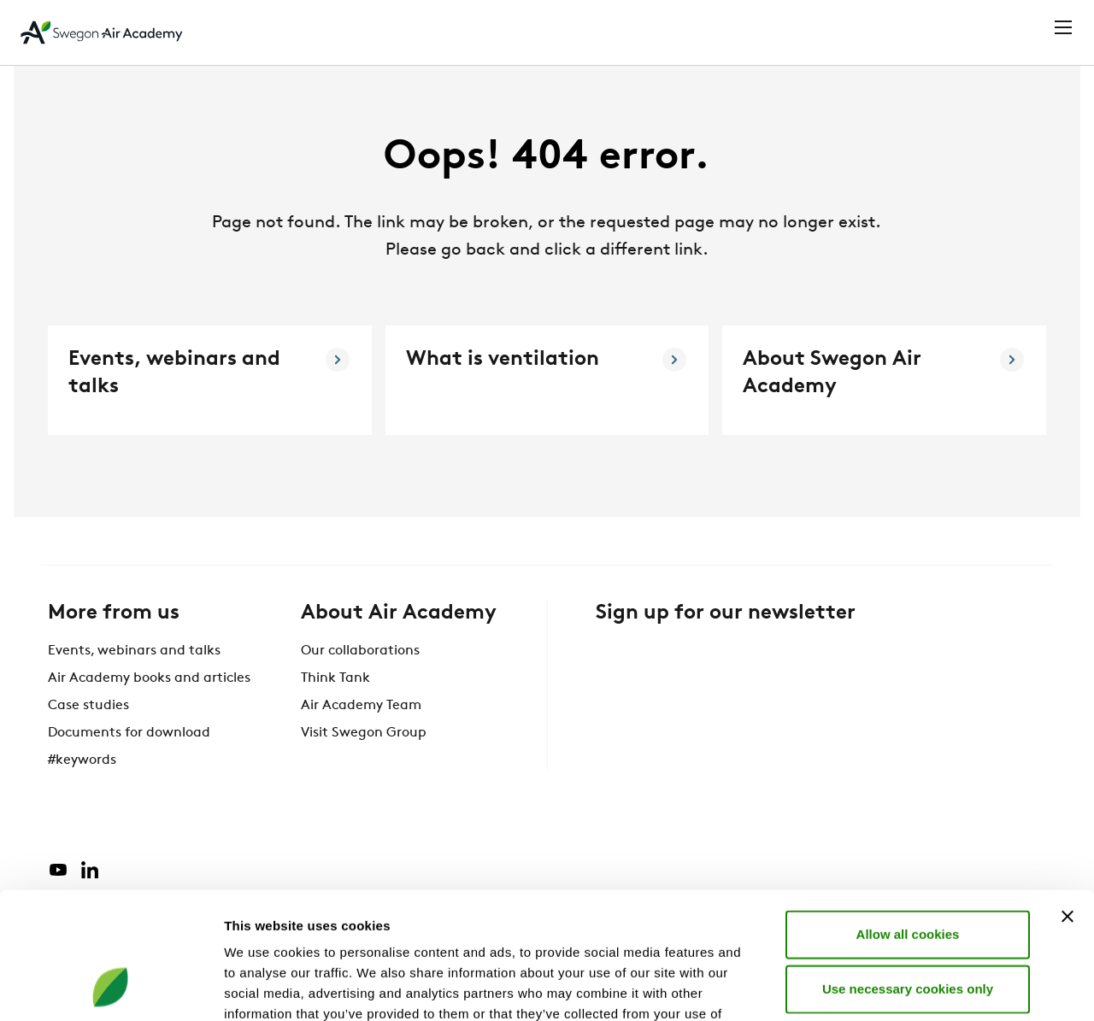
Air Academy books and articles (149, 710)
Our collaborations (360, 682)
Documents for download (129, 765)
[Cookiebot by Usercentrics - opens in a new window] (110, 987)
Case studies (88, 737)
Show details (897, 987)
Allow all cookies (908, 818)
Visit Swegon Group (363, 765)
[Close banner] (1067, 801)
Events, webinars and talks (134, 682)
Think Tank (335, 710)
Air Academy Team (361, 737)
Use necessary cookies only (907, 873)
